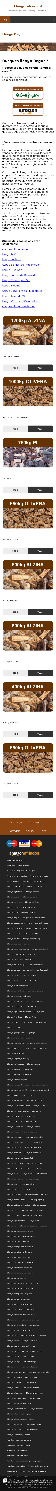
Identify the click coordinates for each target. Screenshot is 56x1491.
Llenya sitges (13, 1330)
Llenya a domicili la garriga (34, 881)
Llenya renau (13, 1210)
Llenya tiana (13, 1346)
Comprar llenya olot (39, 876)
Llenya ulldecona (29, 1367)
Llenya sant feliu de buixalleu (20, 1236)
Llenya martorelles (34, 1137)
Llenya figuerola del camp (19, 1012)
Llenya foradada (14, 1017)
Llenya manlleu (29, 1132)
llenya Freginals (12, 270)
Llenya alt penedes (31, 897)
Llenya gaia (12, 1022)
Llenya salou (33, 1220)
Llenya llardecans (15, 1121)
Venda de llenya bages (17, 1450)
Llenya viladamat (31, 1388)
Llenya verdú (30, 1382)
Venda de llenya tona (38, 1466)
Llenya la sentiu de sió (17, 1090)
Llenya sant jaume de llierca (20, 1247)
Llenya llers (31, 1121)
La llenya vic (13, 881)
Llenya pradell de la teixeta (36, 1194)
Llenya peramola (15, 1189)
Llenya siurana (28, 1330)
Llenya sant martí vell (17, 1278)
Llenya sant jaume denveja (19, 1252)
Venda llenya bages (16, 1471)
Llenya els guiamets (34, 1001)
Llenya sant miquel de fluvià (20, 1288)
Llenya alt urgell (14, 902)
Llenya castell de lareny (18, 949)
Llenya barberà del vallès (33, 918)
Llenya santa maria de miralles (21, 1314)
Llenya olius (12, 1173)
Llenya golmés (13, 1027)
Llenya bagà (13, 918)
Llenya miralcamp (32, 1147)
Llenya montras (34, 1163)
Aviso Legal (16, 822)
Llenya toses (28, 1356)
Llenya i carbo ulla (15, 1043)
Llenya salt (12, 1226)
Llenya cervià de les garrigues (20, 959)
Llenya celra (32, 954)
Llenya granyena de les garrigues (22, 1032)
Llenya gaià (26, 1022)
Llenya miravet (14, 1153)
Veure (40, 368)
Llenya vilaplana (15, 1424)
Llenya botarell (14, 933)
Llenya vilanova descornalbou (20, 1419)
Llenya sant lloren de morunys (21, 1262)
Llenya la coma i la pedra (18, 1048)
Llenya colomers (36, 965)
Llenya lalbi (12, 1095)
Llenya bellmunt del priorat (19, 928)
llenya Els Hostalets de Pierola (21, 264)
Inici (5, 19)
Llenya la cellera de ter (37, 1043)
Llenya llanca (32, 1116)
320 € (15, 368)
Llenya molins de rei (33, 1153)
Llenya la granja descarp (18, 1059)
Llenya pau (12, 1184)
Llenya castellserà (40, 949)
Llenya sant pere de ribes (18, 1299)
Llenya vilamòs (36, 1408)
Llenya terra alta (29, 1341)
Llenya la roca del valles (18, 1085)
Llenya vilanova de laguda (19, 1414)
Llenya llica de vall (15, 1126)
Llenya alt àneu (32, 902)
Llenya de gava (30, 975)
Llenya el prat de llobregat (19, 996)
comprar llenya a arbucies (18, 306)
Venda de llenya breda (17, 1455)
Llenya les (36, 1111)
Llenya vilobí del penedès (18, 1435)
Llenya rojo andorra (16, 1220)
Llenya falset (31, 1006)
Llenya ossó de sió (15, 1179)
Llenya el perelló (35, 991)
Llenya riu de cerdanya (33, 1215)
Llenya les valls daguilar (18, 1111)
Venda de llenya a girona (18, 1445)
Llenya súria (12, 1335)
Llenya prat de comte (17, 1200)
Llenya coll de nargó (16, 965)
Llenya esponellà (15, 1006)
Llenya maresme (15, 1137)
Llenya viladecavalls (16, 1398)
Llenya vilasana (14, 1429)
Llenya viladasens (15, 1393)
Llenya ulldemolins (15, 1372)
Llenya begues (41, 923)
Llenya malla (13, 1132)
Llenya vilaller (35, 1398)
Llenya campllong (31, 938)
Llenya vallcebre (14, 1377)
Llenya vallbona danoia (38, 1372)
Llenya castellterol (15, 954)
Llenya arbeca (28, 907)
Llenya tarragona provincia (33, 1335)
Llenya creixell (13, 975)
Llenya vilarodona (34, 1424)
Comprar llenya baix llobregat (21, 871)
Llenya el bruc (13, 980)
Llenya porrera (14, 1194)
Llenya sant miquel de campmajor (22, 1283)
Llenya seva (34, 1325)
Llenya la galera (40, 1048)
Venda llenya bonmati (38, 1471)
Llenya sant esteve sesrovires (20, 1231)
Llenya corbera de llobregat (35, 970)
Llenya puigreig (37, 1200)
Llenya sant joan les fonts (18, 1257)
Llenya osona (41, 1173)
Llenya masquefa (34, 1142)
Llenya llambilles (15, 1116)
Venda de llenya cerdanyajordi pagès (24, 1461)
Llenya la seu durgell (39, 1090)
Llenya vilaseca (31, 1429)
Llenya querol (39, 1205)
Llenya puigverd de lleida (18, 1205)
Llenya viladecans (34, 1393)
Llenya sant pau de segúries (19, 1294)
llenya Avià (9, 254)
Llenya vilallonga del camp (19, 1403)
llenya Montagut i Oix (16, 280)
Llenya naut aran (15, 1168)
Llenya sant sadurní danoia (19, 1304)
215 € (15, 673)
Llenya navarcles (33, 1168)
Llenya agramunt (15, 891)
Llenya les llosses (34, 1100)
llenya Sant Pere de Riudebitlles (22, 290)
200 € (15, 551)
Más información (15, 1480)
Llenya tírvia (13, 1367)
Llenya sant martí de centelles (20, 1267)
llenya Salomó (11, 285)
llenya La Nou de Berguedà (19, 275)
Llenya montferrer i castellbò (20, 1158)
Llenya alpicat (13, 897)
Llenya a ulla (41, 886)
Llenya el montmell (16, 991)
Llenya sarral (13, 1320)
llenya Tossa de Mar (14, 296)
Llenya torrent (13, 1356)
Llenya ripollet (13, 1215)
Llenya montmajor (15, 1163)
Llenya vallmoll (14, 1382)
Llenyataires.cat (28, 6)
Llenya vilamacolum (16, 1408)
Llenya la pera (33, 1064)
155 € (15, 795)
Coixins (30, 831)
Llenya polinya (32, 1189)
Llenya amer (13, 907)
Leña (43, 831)
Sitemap (34, 822)
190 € (15, 734)
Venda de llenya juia (16, 1466)
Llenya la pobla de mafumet (20, 1069)
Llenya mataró (14, 1147)
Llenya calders (13, 938)
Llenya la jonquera (15, 1064)
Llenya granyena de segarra (20, 1038)
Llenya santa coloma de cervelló (21, 1309)
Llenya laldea (27, 1095)
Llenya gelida (41, 1022)
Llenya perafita (27, 1184)
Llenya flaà (39, 1012)
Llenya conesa (13, 970)
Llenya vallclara (32, 1377)
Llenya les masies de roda (18, 1106)
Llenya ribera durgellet (32, 1210)
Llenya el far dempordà (18, 985)
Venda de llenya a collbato (19, 1440)
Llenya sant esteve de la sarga (33, 1226)
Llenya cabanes (31, 933)
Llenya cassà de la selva (18, 944)
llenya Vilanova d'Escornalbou (21, 301)
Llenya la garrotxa (15, 1053)
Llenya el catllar (30, 980)
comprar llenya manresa (17, 249)
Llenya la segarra (40, 1085)
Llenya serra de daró (16, 1325)
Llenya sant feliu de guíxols (19, 1241)
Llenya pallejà (32, 1179)
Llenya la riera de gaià (17, 1079)
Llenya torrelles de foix (32, 1351)
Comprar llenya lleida (17, 876)
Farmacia (14, 831)
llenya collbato (11, 259)
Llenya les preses (40, 1106)
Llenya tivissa (13, 1351)
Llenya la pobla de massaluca (20, 1074)
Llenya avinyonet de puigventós (21, 912)
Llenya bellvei (41, 928)
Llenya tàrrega (29, 1361)
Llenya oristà (27, 1173)
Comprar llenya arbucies (18, 865)
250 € (15, 612)
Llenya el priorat (14, 1001)
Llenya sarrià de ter (31, 1320)
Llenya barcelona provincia (19, 923)
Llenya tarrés (13, 1341)
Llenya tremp (13, 1361)
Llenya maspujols (15, 1142)
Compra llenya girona (17, 860)
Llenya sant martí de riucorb (20, 1273)
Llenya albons (32, 891)
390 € (15, 429)
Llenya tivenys (28, 1346)
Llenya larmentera (15, 1100)
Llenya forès (30, 1017)
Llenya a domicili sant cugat (20, 886)
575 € (15, 490)
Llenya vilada (13, 1388)
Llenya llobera (33, 1126)
